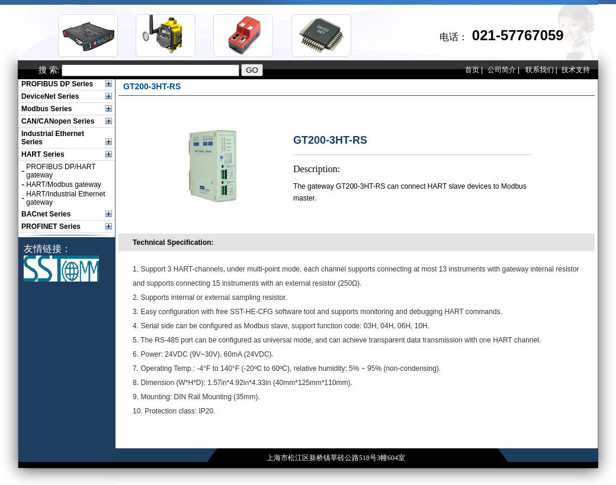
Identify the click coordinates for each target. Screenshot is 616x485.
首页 (472, 70)
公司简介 (501, 70)
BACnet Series (45, 214)
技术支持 (576, 70)
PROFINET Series (51, 226)
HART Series (43, 154)
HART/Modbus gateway (63, 184)
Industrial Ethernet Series (52, 138)
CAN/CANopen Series (57, 121)
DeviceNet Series (50, 96)
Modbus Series (46, 109)
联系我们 (539, 70)
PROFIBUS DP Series (57, 84)
